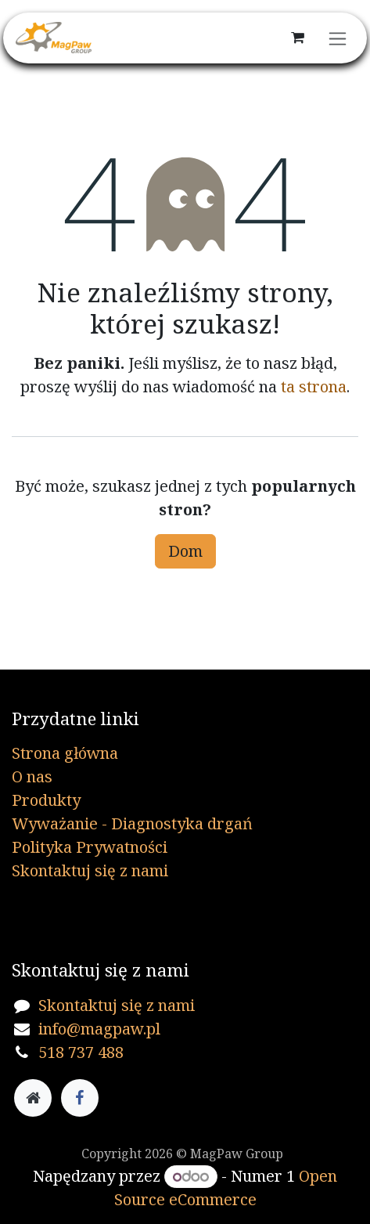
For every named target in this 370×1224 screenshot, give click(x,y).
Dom (185, 550)
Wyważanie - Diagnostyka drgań (132, 823)
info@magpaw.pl (99, 1028)
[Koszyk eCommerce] (297, 37)
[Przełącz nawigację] (337, 38)
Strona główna (65, 753)
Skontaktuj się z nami (90, 870)
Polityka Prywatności (89, 847)
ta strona (314, 386)
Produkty (46, 800)
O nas (32, 776)
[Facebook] (80, 1098)
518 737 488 (81, 1052)
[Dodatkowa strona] (33, 1098)
